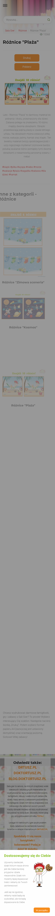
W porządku (42, 910)
